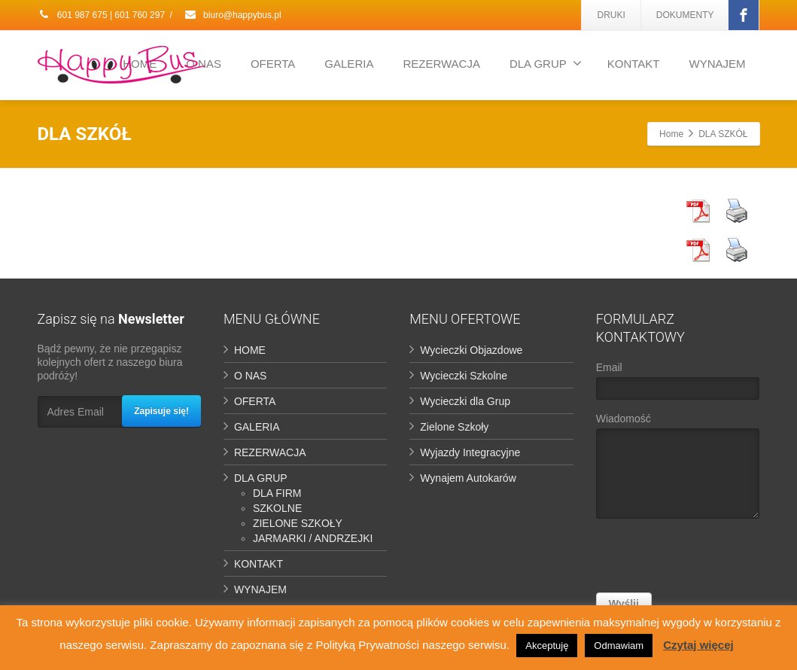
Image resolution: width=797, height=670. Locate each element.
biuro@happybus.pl (232, 15)
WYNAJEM (717, 63)
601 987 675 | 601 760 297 (102, 15)
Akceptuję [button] (546, 645)
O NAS (250, 376)
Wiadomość (677, 469)
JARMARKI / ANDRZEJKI (313, 538)
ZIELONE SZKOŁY (297, 523)
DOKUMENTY (685, 15)
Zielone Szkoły (454, 427)
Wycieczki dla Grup (465, 401)
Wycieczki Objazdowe (471, 350)
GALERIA (348, 63)
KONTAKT (633, 63)
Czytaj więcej (698, 644)
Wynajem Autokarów (468, 478)
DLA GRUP (546, 63)
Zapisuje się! (161, 411)
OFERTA (273, 63)
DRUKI (611, 15)
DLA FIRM (277, 493)
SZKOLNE (277, 508)
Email (677, 384)
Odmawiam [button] (618, 645)
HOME (250, 350)
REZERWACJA (441, 63)
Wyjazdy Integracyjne (470, 452)
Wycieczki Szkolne (463, 376)
